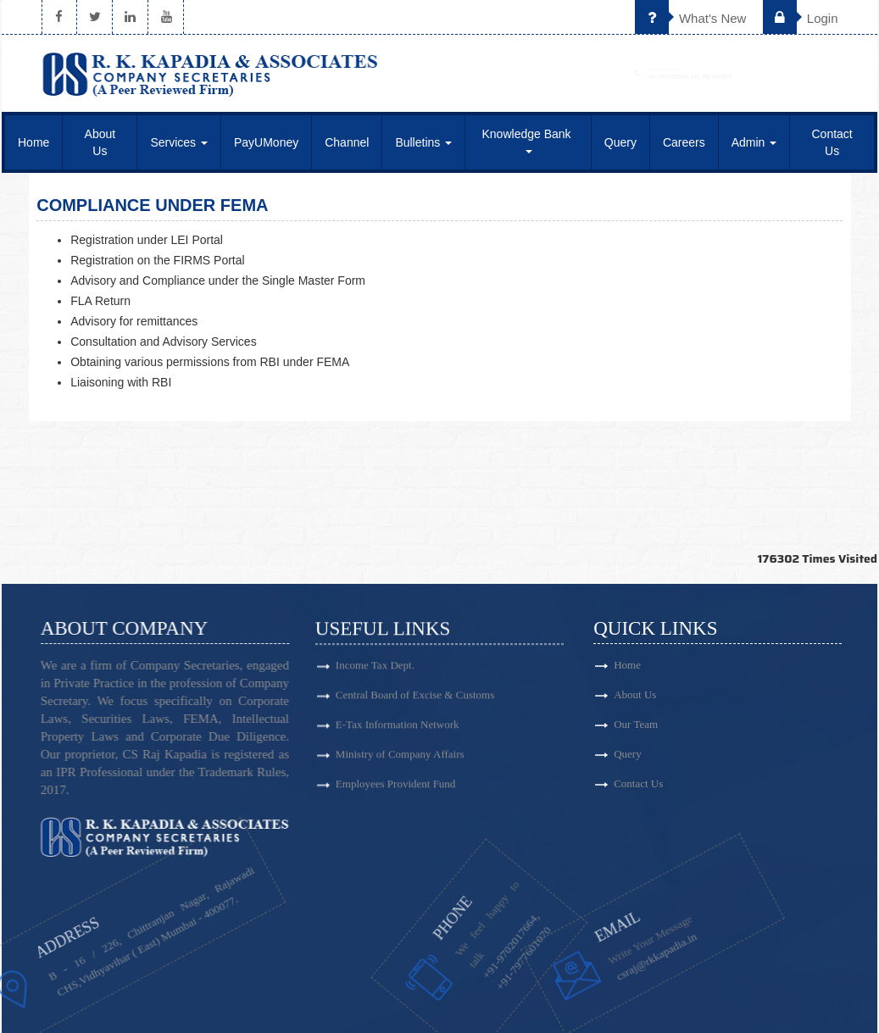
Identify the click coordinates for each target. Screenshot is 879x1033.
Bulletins (423, 142)
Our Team (689, 724)
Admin (754, 142)
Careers (684, 142)
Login (800, 18)
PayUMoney (266, 142)
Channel (347, 142)
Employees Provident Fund (396, 790)
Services (179, 142)
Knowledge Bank (528, 140)
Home (33, 142)
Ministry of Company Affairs (400, 760)
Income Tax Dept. (375, 671)
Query (620, 142)
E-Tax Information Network (397, 731)
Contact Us (832, 142)
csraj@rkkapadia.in (599, 949)
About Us (100, 142)
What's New (691, 18)
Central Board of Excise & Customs (415, 701)
